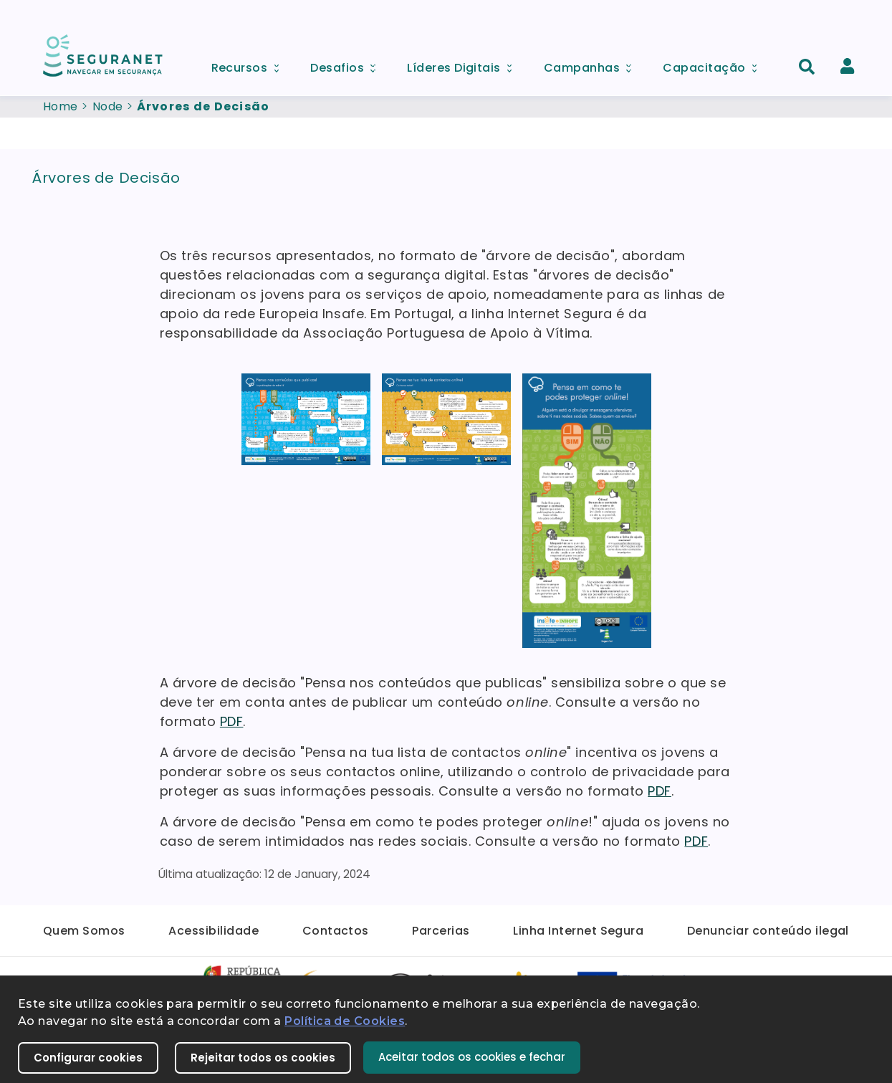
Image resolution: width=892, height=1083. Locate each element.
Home (60, 106)
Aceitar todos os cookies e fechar (471, 1056)
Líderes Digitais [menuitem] (464, 64)
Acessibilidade (213, 930)
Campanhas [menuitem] (592, 64)
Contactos (335, 930)
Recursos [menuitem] (250, 64)
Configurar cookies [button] (88, 1057)
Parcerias (440, 930)
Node (107, 106)
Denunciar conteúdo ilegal (768, 930)
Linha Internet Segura (578, 930)
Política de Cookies (344, 1021)
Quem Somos (84, 930)
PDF (232, 721)
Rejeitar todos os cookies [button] (263, 1057)
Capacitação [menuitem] (714, 64)
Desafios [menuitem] (347, 64)
